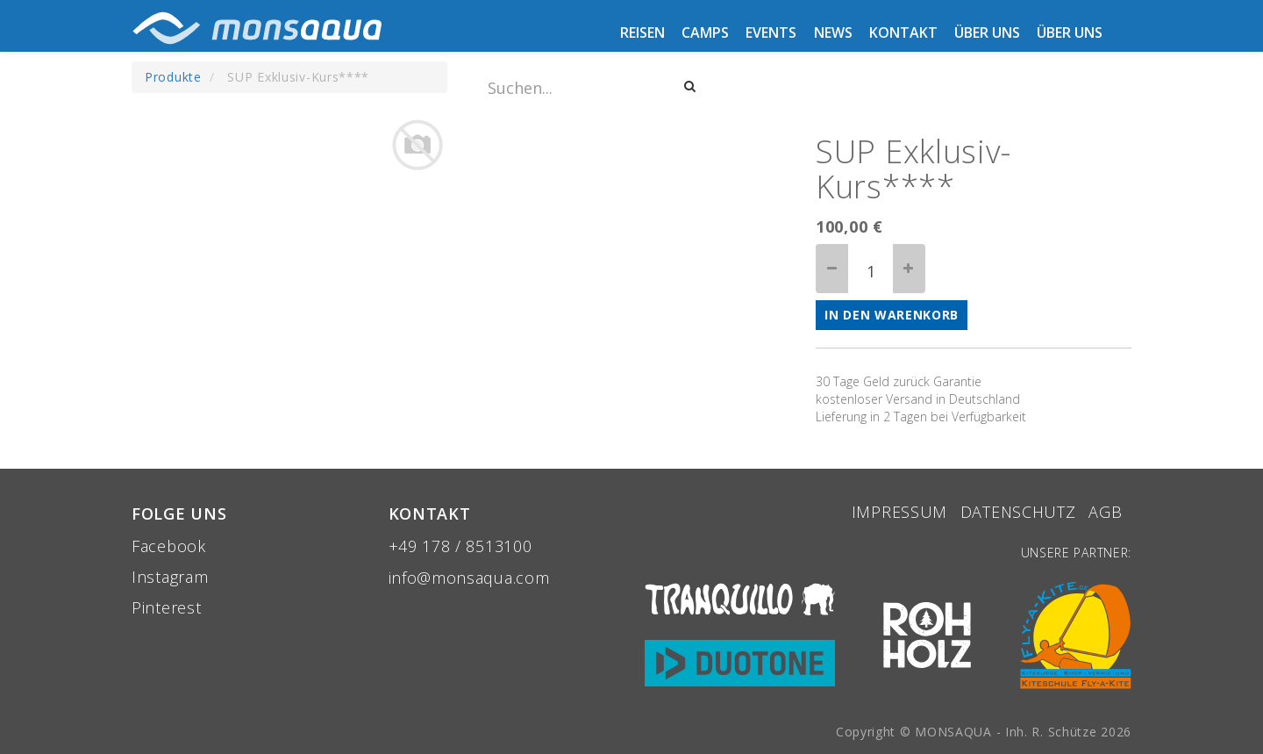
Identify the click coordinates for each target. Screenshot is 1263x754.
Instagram (170, 576)
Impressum (899, 511)
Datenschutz (1018, 511)
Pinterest (166, 607)
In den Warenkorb (891, 314)
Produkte (173, 76)
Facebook (169, 546)
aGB (1107, 511)
